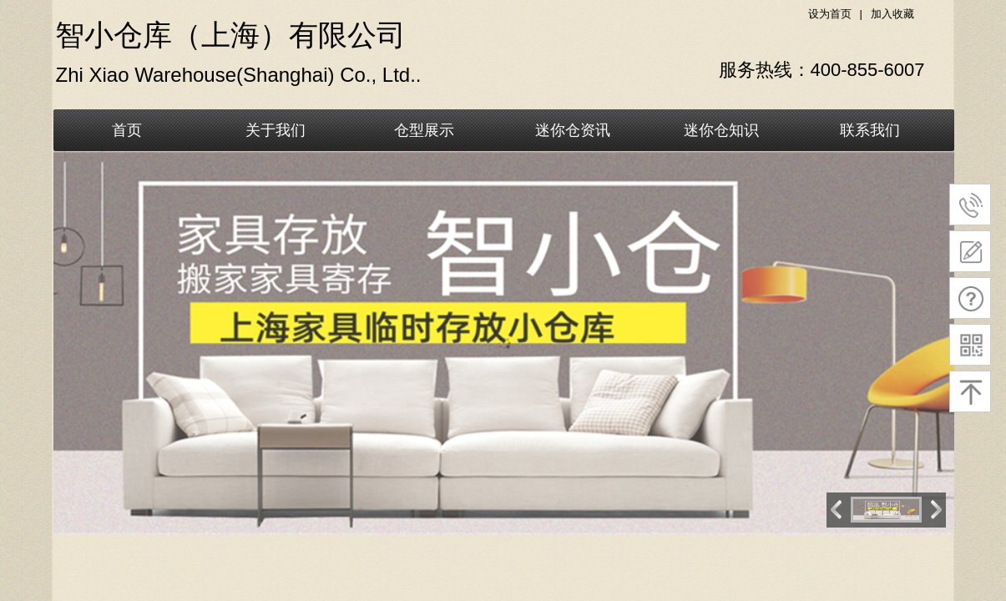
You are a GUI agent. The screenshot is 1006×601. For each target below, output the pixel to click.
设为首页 (830, 14)
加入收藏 (892, 14)
